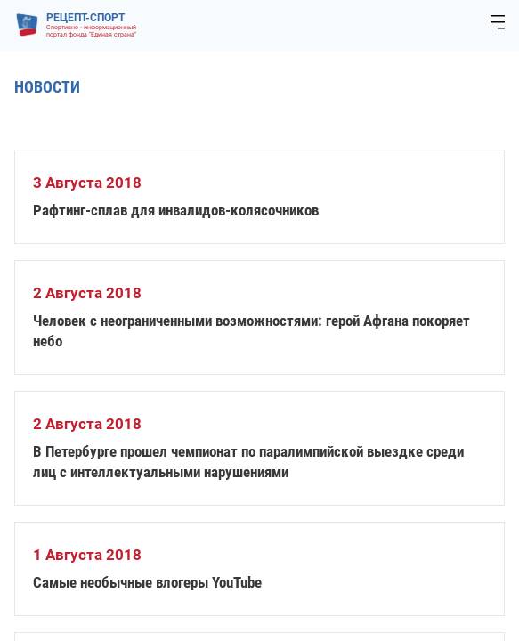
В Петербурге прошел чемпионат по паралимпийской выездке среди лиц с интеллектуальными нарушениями (248, 461)
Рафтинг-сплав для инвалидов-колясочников (176, 210)
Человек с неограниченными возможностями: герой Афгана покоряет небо (251, 331)
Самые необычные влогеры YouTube (147, 582)
